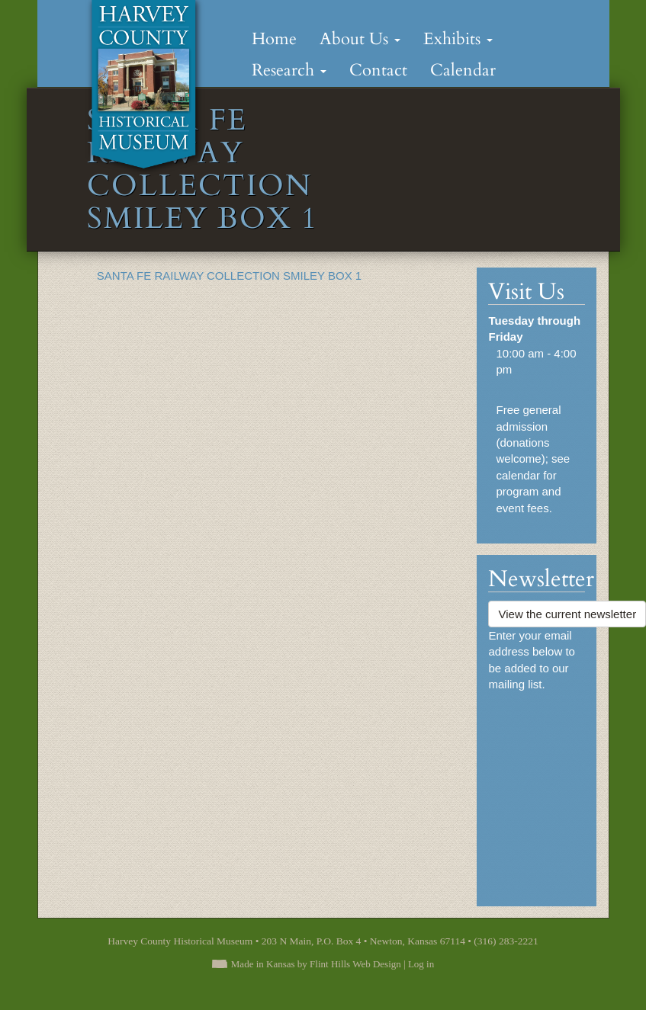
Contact (378, 70)
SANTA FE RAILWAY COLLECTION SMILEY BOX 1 (229, 275)
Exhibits (458, 38)
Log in (421, 964)
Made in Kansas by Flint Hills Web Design (316, 964)
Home (274, 38)
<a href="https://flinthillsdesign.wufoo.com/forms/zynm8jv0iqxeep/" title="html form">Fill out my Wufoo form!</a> (536, 792)
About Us (360, 38)
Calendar (463, 70)
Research (289, 70)
